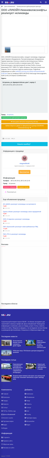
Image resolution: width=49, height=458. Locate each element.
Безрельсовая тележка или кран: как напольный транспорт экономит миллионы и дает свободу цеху (29, 377)
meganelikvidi (24, 163)
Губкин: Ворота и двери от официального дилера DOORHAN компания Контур (24, 127)
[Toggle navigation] (46, 2)
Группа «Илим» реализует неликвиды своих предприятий (22, 211)
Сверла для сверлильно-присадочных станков (42, 366)
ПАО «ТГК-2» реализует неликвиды (14, 234)
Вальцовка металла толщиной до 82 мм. (24, 122)
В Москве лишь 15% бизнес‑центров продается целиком (28, 351)
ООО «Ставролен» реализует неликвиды (16, 219)
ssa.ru (3, 456)
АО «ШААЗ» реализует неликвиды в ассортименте (19, 204)
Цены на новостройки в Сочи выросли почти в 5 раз (41, 344)
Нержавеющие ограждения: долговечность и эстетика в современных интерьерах (18, 368)
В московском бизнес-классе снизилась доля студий (17, 343)
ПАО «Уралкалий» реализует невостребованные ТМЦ (20, 226)
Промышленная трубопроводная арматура (14, 117)
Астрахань (10, 115)
